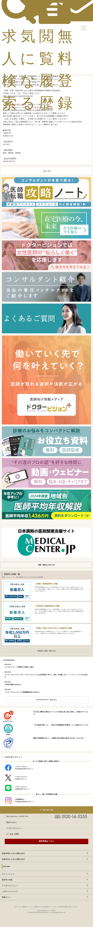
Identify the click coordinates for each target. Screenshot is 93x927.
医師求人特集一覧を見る (47, 651)
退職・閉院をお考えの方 (46, 565)
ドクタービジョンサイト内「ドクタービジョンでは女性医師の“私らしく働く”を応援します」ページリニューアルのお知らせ (47, 674)
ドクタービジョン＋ (14, 828)
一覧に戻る (46, 171)
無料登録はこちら (46, 841)
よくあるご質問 (12, 834)
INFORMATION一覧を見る (46, 699)
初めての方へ (11, 822)
